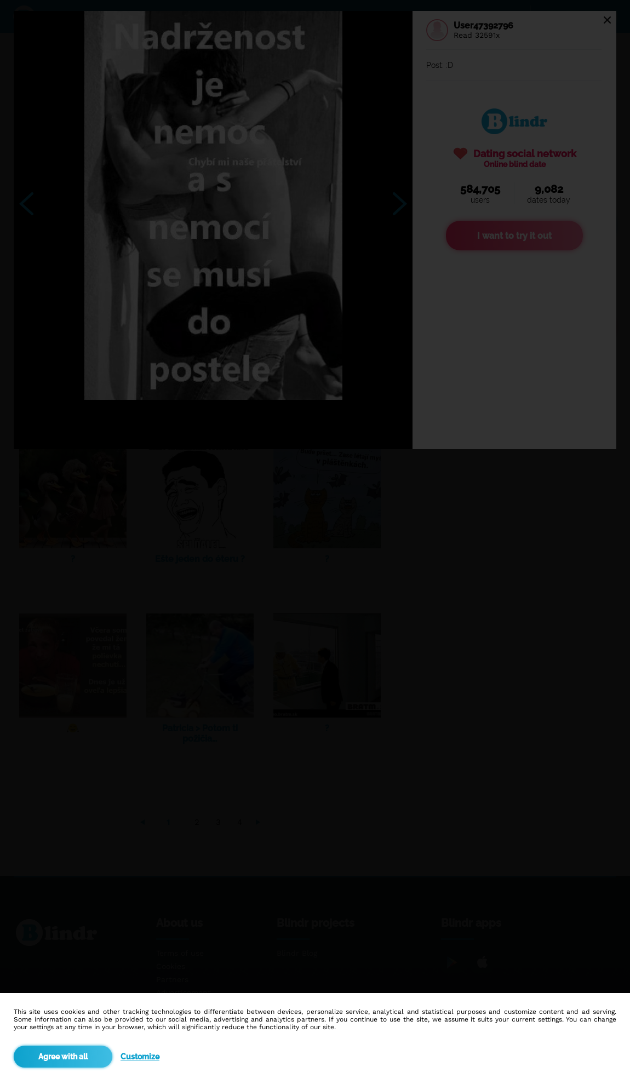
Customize (140, 1056)
